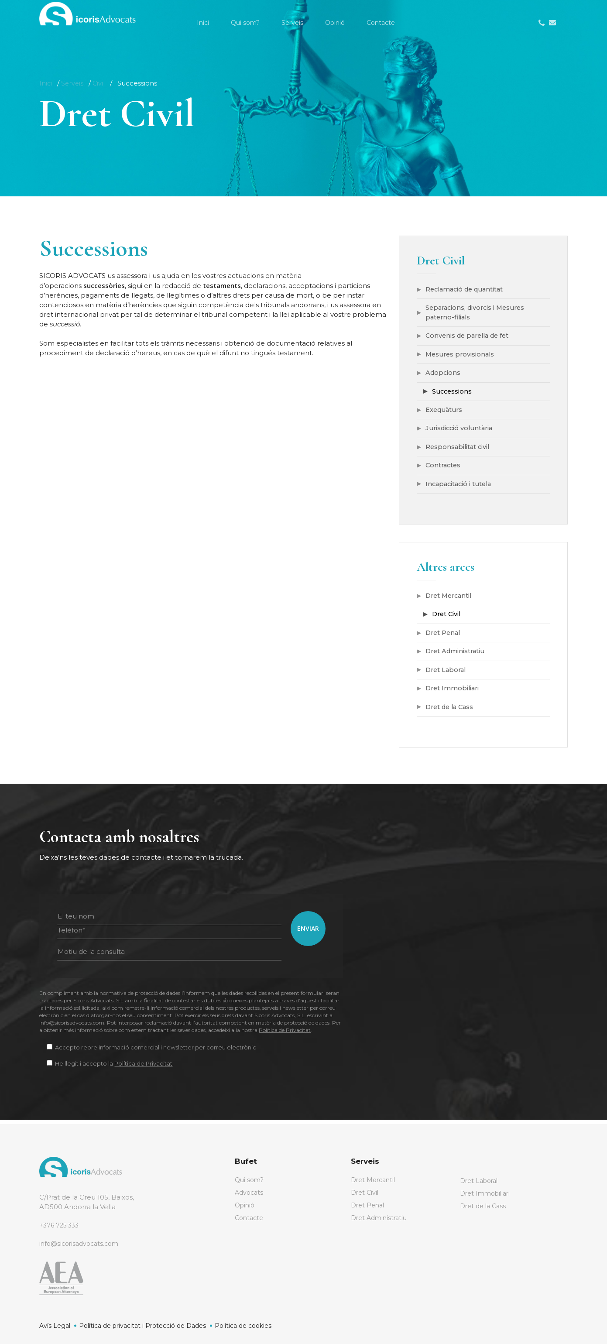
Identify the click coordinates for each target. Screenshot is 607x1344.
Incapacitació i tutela (460, 487)
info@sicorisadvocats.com (81, 1243)
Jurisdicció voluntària (461, 430)
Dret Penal (444, 636)
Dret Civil (447, 618)
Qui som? (250, 1180)
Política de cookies (243, 1326)
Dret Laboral (447, 674)
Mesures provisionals (461, 355)
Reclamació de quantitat (467, 289)
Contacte (250, 1219)
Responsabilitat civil (458, 449)
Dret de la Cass (451, 711)
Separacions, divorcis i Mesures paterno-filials (477, 313)
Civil (100, 83)
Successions (452, 393)
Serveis (73, 83)
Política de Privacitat (285, 1035)
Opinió (246, 1206)
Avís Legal (54, 1326)
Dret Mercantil (450, 599)
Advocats (250, 1193)
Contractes (444, 468)
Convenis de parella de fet (470, 337)
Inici (45, 83)
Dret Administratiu (456, 655)
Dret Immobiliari (453, 693)
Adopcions (443, 374)
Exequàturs (445, 412)
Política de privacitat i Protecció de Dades (142, 1326)
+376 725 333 (60, 1225)
